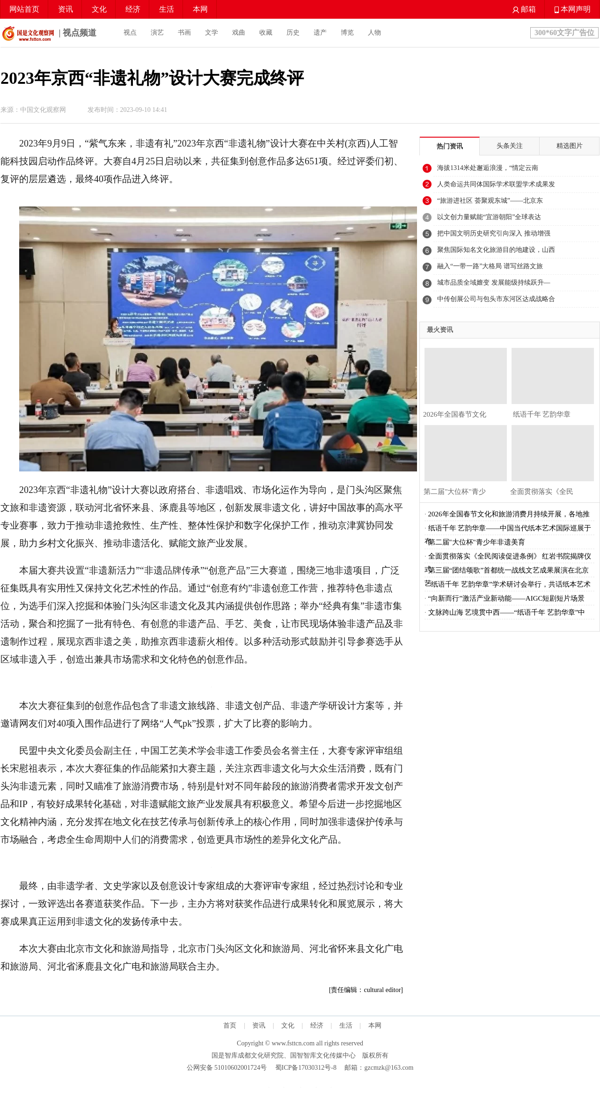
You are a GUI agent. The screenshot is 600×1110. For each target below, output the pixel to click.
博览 (347, 32)
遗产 (320, 32)
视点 (130, 32)
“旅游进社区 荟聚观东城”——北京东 (490, 200)
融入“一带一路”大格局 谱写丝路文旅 (490, 266)
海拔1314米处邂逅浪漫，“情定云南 (487, 167)
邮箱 (524, 9)
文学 (211, 32)
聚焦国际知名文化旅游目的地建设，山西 (496, 249)
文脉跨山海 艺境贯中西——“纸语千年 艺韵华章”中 (506, 612)
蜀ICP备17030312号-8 (306, 1067)
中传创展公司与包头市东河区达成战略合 (496, 298)
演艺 (157, 32)
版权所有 (375, 1055)
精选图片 (569, 145)
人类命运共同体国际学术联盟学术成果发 (496, 184)
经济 (132, 9)
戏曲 (238, 32)
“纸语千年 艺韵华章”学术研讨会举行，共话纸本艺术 (509, 584)
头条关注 (510, 145)
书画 (184, 32)
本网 (200, 9)
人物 (374, 32)
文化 (99, 9)
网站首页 (24, 9)
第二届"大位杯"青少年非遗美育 (476, 542)
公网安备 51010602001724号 (227, 1067)
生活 (166, 9)
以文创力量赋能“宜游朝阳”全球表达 (489, 217)
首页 (229, 1025)
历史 (293, 32)
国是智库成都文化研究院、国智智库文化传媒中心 (284, 1055)
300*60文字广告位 (564, 33)
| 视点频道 (48, 34)
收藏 (265, 32)
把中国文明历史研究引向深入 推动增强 (493, 233)
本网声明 (573, 9)
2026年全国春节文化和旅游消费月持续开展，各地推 (509, 514)
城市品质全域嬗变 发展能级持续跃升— (493, 282)
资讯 (65, 9)
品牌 (172, 570)
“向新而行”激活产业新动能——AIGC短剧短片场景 (506, 598)
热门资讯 (450, 146)
